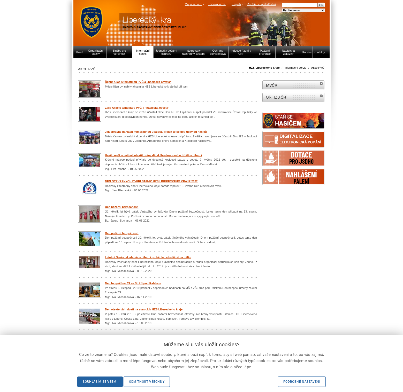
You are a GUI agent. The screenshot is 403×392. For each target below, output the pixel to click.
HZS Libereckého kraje (264, 67)
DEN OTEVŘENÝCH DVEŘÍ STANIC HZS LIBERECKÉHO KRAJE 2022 (151, 181)
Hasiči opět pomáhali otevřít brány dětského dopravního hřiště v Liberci (153, 155)
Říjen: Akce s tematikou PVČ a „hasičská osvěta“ (138, 81)
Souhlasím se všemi (100, 381)
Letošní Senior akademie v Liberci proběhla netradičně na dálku (148, 257)
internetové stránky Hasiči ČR (293, 97)
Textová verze (217, 4)
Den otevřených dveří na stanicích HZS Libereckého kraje (144, 309)
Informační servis (295, 67)
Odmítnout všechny (146, 381)
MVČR (293, 85)
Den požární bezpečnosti (122, 206)
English (236, 4)
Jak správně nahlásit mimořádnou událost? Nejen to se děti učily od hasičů (156, 131)
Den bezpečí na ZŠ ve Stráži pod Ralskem (133, 283)
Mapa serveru (193, 4)
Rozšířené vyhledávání (261, 4)
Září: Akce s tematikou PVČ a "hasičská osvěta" (137, 107)
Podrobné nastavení (301, 381)
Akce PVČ (317, 67)
